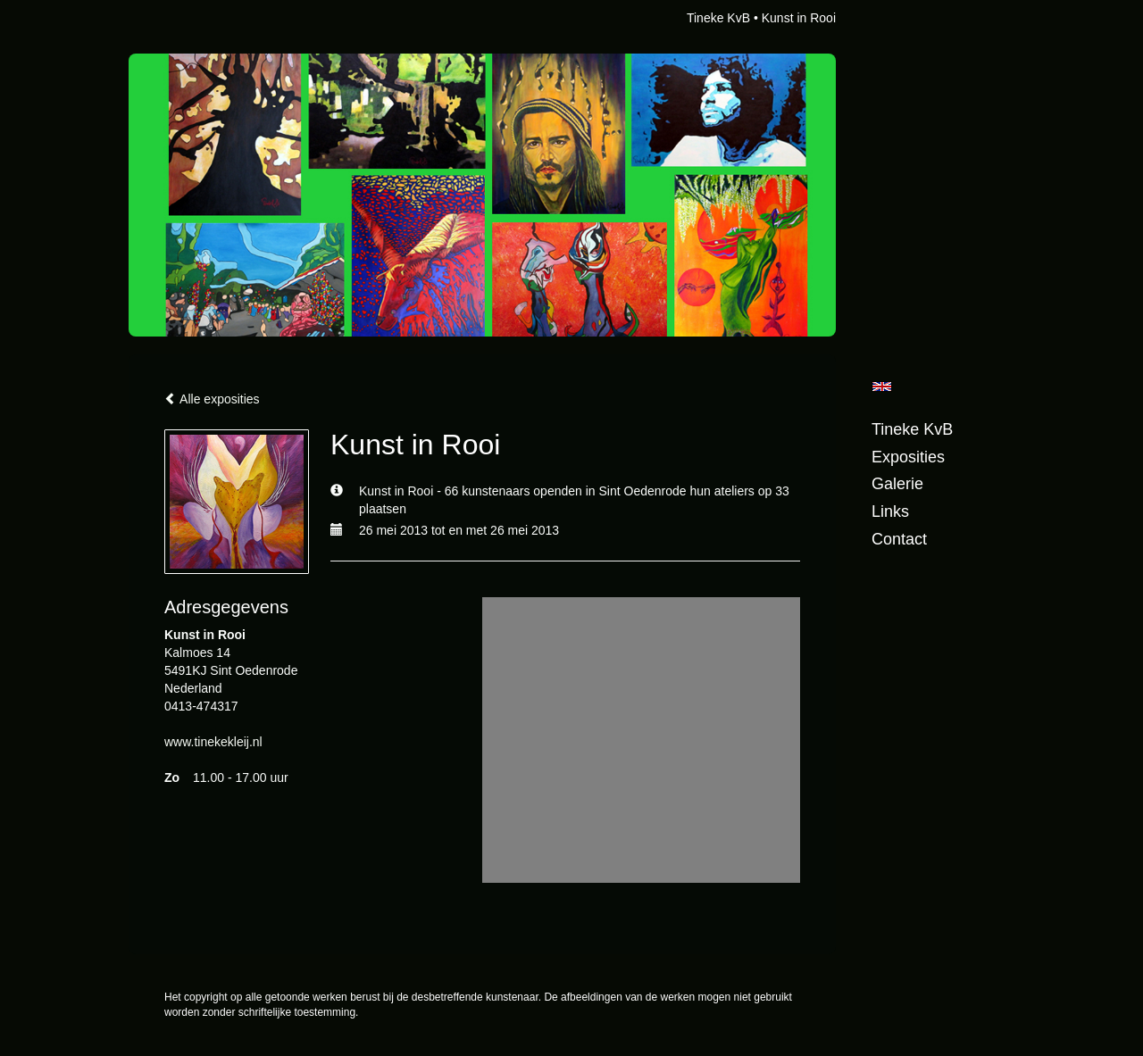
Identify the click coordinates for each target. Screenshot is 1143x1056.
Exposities (908, 457)
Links (890, 511)
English (882, 386)
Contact (899, 539)
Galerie (897, 484)
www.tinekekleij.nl (213, 742)
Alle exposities (212, 399)
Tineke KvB (718, 18)
